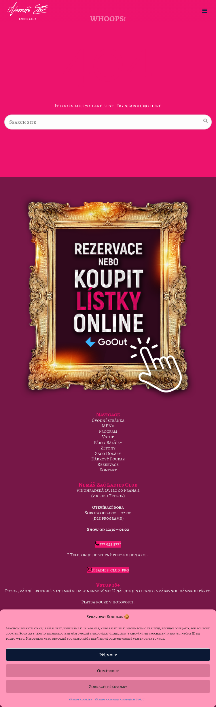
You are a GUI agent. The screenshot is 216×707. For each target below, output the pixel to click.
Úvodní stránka (108, 420)
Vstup (108, 437)
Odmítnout (108, 671)
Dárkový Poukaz (108, 459)
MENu (108, 426)
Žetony (108, 448)
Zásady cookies (80, 699)
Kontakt (108, 470)
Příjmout (108, 655)
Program (108, 431)
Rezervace (108, 464)
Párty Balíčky (108, 442)
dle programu (108, 518)
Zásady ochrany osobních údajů (119, 699)
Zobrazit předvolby (108, 686)
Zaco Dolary (108, 453)
